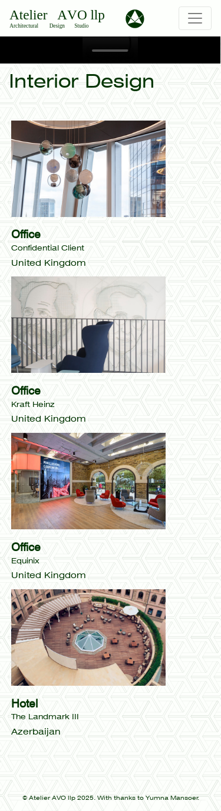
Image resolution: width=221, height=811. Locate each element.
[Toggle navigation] (195, 18)
